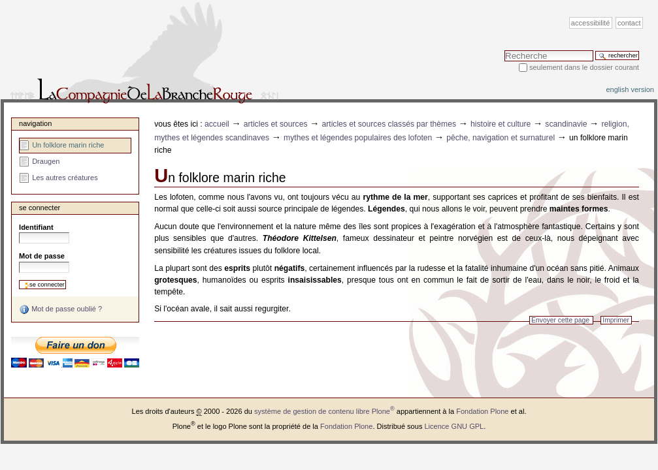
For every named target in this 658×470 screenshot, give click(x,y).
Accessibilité (590, 23)
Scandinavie (566, 124)
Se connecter (39, 208)
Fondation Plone (482, 411)
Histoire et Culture (500, 124)
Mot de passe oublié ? (60, 309)
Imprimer (615, 320)
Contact (629, 23)
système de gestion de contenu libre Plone (324, 411)
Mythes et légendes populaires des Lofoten (358, 137)
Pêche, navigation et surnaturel (500, 137)
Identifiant (36, 227)
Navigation (35, 123)
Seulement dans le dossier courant (584, 67)
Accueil (217, 124)
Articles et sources (276, 124)
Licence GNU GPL (454, 426)
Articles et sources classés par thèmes (388, 124)
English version (630, 89)
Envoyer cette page (560, 320)
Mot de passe (42, 256)
